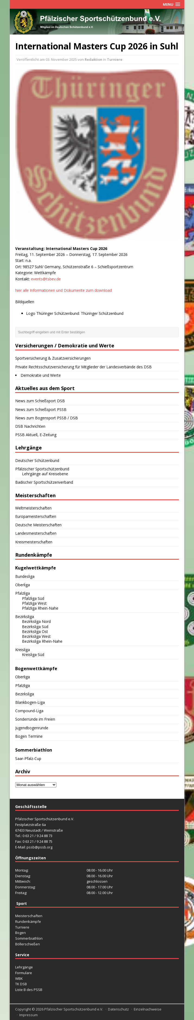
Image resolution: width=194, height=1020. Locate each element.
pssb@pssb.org (39, 847)
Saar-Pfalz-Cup (28, 758)
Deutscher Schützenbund (37, 460)
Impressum (28, 1014)
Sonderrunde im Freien (35, 719)
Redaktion (93, 59)
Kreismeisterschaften (33, 541)
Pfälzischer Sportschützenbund (42, 468)
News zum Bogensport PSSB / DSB (46, 417)
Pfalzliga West (34, 603)
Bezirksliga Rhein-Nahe (42, 641)
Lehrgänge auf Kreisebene (45, 473)
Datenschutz (118, 1009)
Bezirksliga (24, 616)
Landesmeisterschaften (35, 533)
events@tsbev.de (46, 278)
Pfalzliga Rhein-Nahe (40, 608)
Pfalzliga (22, 593)
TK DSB (21, 983)
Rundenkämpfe (28, 921)
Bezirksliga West (36, 636)
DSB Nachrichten (30, 426)
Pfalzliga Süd (33, 598)
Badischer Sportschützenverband (44, 482)
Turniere (114, 59)
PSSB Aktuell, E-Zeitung (35, 434)
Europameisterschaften (35, 516)
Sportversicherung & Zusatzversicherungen (53, 358)
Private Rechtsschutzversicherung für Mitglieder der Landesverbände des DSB (83, 366)
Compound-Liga (29, 710)
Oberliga (22, 584)
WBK (19, 978)
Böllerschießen (27, 944)
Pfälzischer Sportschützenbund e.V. (73, 1009)
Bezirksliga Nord (36, 621)
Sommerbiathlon (29, 938)
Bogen (20, 932)
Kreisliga (22, 649)
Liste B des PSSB (28, 989)
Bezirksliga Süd (35, 626)
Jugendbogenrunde (31, 727)
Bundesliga (24, 576)
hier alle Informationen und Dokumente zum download (63, 290)
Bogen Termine (29, 736)
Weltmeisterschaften (33, 508)
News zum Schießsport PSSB (40, 409)
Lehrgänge (24, 967)
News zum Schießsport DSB (40, 400)
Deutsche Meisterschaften (38, 524)
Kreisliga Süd (33, 654)
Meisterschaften (28, 915)
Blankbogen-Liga (30, 702)
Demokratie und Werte (41, 375)
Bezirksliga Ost (35, 631)
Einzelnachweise (147, 1009)
